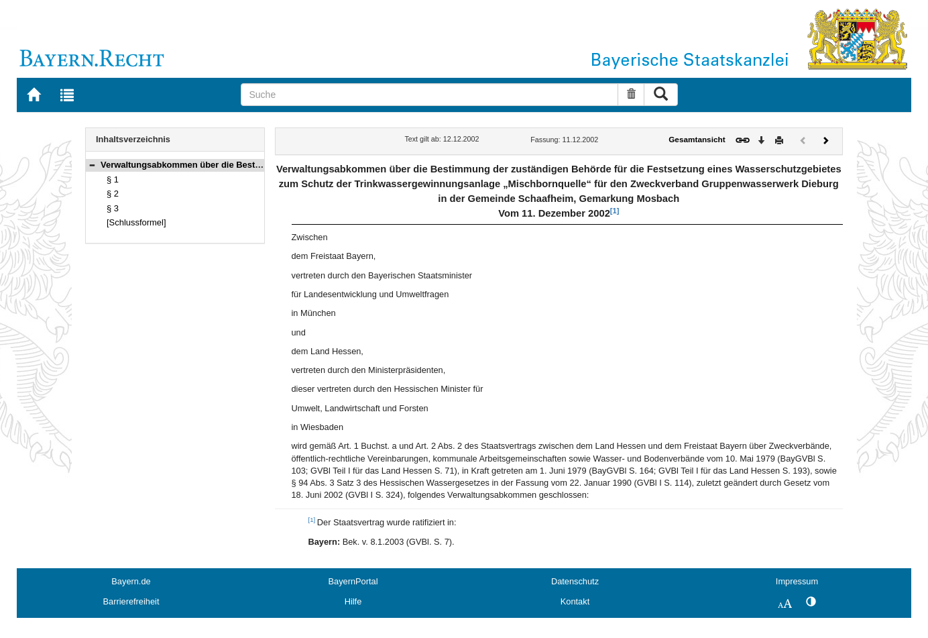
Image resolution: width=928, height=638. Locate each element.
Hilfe (353, 601)
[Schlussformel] (136, 222)
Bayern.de (130, 581)
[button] (92, 165)
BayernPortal (353, 581)
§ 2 (113, 194)
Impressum (797, 581)
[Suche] (429, 94)
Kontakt (575, 601)
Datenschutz (575, 581)
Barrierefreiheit (131, 601)
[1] (614, 211)
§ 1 (113, 179)
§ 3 (113, 208)
